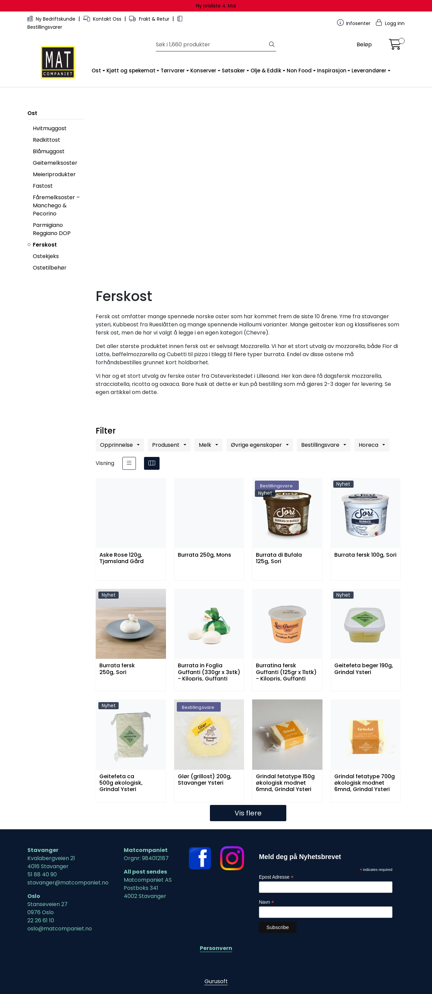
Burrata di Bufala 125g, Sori (279, 558)
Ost (96, 70)
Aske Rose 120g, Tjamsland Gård (121, 558)
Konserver (203, 70)
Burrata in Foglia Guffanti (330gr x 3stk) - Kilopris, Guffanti (209, 671)
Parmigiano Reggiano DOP (52, 229)
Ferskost (45, 245)
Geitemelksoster (55, 163)
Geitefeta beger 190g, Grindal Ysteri (363, 669)
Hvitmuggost (50, 128)
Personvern (216, 948)
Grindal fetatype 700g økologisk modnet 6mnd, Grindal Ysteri (364, 782)
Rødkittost (46, 140)
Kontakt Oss (103, 19)
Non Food (299, 70)
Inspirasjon (331, 70)
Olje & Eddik (265, 70)
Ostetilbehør (50, 268)
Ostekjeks (46, 256)
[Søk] (212, 44)
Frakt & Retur (150, 19)
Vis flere (248, 813)
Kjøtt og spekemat (130, 70)
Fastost (43, 186)
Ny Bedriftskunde (52, 19)
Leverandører (369, 70)
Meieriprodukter (54, 174)
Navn (266, 902)
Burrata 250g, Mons (204, 555)
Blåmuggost (49, 151)
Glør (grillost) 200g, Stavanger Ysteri (205, 780)
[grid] (152, 463)
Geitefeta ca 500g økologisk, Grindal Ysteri (121, 782)
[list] (129, 463)
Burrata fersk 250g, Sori (117, 669)
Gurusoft (216, 981)
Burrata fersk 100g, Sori (365, 555)
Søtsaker (233, 70)
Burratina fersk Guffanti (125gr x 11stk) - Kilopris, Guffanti (286, 671)
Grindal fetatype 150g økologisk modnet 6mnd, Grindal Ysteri (285, 782)
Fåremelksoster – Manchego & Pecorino (56, 205)
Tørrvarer (173, 70)
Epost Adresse (276, 877)
